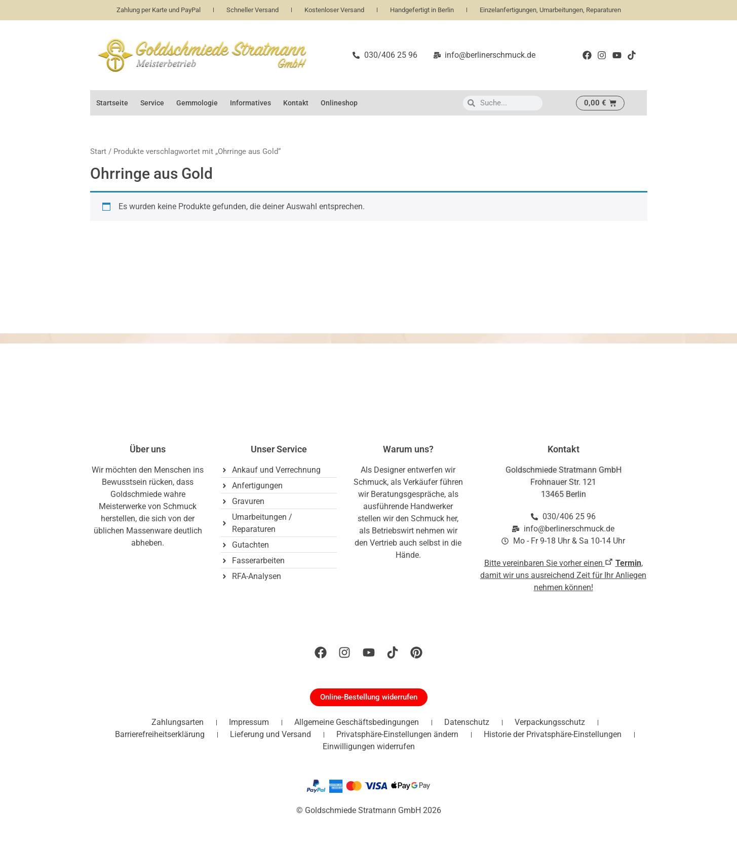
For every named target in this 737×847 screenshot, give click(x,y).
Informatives (250, 103)
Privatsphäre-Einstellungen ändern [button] (397, 734)
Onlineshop (339, 103)
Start (98, 151)
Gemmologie (197, 103)
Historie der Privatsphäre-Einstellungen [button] (553, 734)
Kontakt (295, 103)
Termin (628, 563)
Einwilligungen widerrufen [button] (369, 746)
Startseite (112, 103)
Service (152, 103)
